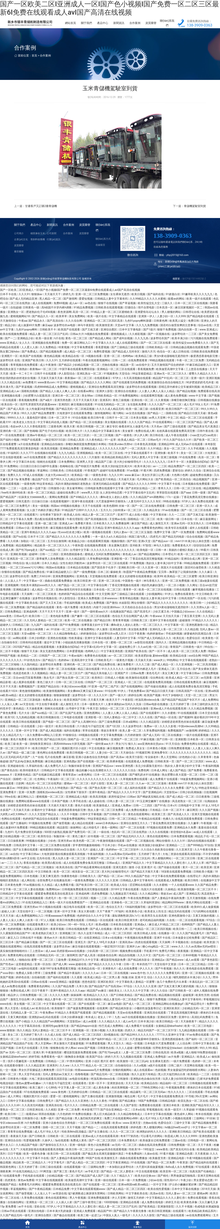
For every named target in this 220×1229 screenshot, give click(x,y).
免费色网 (144, 777)
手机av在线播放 (128, 852)
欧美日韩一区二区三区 (80, 1156)
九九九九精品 (67, 459)
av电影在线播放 (79, 1085)
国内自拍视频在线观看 (202, 847)
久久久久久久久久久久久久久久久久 (113, 556)
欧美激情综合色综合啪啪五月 (166, 389)
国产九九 (191, 794)
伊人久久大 (146, 975)
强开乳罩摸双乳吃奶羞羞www (38, 411)
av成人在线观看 (203, 839)
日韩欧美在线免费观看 (205, 358)
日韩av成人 (114, 869)
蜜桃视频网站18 (20, 323)
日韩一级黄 (199, 499)
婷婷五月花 (172, 1209)
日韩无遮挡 (23, 508)
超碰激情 (185, 627)
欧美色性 (86, 614)
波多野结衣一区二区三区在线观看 (108, 570)
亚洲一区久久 (205, 512)
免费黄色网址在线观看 (195, 750)
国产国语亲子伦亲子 (104, 574)
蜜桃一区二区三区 (122, 649)
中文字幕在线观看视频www (88, 1195)
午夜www (156, 623)
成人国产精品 (178, 777)
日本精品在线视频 (78, 574)
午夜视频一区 (209, 830)
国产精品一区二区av (111, 883)
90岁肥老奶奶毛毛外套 (200, 389)
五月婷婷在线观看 (70, 367)
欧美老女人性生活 (24, 429)
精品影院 (63, 834)
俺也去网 (130, 1103)
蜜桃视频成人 (119, 341)
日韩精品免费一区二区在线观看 (99, 1112)
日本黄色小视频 (157, 755)
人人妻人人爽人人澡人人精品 (157, 398)
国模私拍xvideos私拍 (50, 799)
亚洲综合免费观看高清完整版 (107, 393)
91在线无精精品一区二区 (110, 411)
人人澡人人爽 (10, 711)
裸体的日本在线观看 (200, 1094)
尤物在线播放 (110, 371)
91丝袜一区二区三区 (64, 636)
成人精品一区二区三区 (78, 358)
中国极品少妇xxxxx (183, 618)
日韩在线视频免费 (77, 935)
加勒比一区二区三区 (33, 548)
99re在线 (10, 803)
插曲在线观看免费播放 (59, 587)
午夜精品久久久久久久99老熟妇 (49, 794)
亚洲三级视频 (169, 464)
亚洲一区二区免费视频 (176, 587)
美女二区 (13, 1041)
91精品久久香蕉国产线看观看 (73, 1019)
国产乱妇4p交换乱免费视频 (27, 768)
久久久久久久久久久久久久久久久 (191, 759)
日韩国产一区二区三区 (53, 662)
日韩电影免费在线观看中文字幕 (104, 495)
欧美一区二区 (96, 913)
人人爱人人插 (29, 354)
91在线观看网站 (163, 429)
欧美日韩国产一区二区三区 (183, 415)
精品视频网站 (211, 495)
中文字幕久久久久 (104, 349)
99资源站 (23, 794)
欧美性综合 (45, 843)
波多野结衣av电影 (65, 332)
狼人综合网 (33, 570)
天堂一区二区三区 (196, 702)
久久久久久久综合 (125, 777)
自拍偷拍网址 (16, 1209)
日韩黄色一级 (31, 314)
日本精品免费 (61, 1195)
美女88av (88, 402)
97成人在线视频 (33, 482)
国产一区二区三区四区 (190, 768)
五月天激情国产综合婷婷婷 (168, 371)
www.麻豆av (132, 482)
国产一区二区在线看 (133, 834)
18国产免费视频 (148, 1107)
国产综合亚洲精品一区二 (115, 1116)
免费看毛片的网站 (30, 1191)
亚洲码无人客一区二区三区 (166, 636)
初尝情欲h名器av (181, 839)
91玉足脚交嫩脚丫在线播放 (154, 808)
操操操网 (76, 1002)
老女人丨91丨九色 (109, 1024)
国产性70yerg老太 (27, 556)
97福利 (120, 918)
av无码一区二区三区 (124, 1151)
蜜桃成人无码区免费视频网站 (103, 561)
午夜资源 (183, 1169)
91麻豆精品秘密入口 (199, 371)
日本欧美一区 (196, 746)
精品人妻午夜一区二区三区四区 (64, 1006)
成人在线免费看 (128, 975)
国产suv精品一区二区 (45, 720)
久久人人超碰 (124, 1054)
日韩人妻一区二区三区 (121, 808)
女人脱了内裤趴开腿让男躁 (43, 517)
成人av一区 (76, 310)
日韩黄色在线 (106, 1054)
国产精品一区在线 (166, 724)
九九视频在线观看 (131, 1063)
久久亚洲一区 (150, 574)
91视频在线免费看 (40, 830)
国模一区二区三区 (54, 1134)
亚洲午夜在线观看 (83, 508)
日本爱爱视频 (75, 658)
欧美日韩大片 (74, 437)
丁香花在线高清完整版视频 (146, 565)
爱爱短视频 (86, 305)
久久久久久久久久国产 (114, 455)
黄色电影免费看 (60, 623)
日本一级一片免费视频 (133, 1187)
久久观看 (77, 984)
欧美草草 (62, 323)
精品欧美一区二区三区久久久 (52, 552)
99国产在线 (93, 1165)
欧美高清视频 (49, 455)
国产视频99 (186, 724)
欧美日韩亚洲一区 (85, 587)
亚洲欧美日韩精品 (180, 1138)
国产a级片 (46, 407)
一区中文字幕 (159, 1191)
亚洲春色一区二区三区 (125, 909)
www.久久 (177, 953)
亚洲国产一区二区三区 (125, 746)
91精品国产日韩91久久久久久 (80, 517)
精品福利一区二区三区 (174, 1090)
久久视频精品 (40, 680)
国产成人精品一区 (163, 671)
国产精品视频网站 (149, 561)
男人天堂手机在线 (30, 1081)
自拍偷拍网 (191, 1054)
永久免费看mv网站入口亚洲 (44, 742)
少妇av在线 (155, 1187)
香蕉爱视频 (102, 354)
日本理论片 (169, 561)
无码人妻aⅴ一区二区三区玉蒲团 (133, 539)
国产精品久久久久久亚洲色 (72, 1107)
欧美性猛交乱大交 (149, 310)
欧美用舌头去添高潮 (154, 922)
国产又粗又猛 (196, 521)
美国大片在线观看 (172, 574)
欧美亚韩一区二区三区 (174, 1178)
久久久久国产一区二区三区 (165, 411)
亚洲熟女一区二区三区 (40, 1209)
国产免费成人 (30, 358)
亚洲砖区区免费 (167, 1024)
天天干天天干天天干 (52, 618)
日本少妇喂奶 (37, 645)
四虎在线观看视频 (146, 949)
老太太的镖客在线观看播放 (136, 583)
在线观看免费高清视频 (158, 689)
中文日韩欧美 (204, 601)
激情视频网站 (103, 420)
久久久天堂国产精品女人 (44, 821)
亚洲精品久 (188, 1063)
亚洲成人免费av (122, 812)
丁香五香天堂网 (191, 623)
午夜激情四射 (54, 1059)
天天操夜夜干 (189, 1028)
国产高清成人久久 (179, 821)
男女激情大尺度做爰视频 (69, 1050)
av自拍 (14, 861)
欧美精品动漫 (178, 662)
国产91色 (160, 812)
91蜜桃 (113, 1107)
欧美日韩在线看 (66, 733)
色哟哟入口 (92, 658)
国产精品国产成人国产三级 (93, 1182)
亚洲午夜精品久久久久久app (122, 534)
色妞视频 (160, 1076)
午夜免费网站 (86, 636)
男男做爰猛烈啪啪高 (183, 1182)
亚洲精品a (158, 966)
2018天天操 (208, 1195)
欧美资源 (209, 949)
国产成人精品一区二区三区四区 (82, 1041)
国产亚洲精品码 (153, 799)
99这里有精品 (45, 490)
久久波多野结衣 (132, 733)
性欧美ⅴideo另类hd (121, 451)
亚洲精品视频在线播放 (183, 649)
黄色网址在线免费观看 (51, 759)
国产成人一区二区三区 (137, 1010)
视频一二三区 (99, 905)
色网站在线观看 (11, 825)
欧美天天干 (113, 706)
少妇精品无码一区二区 (196, 1015)
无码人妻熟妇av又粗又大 (58, 1081)
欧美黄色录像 (189, 1209)
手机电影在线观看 (33, 1182)
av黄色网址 (85, 781)
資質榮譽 (155, 26)
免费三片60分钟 (41, 583)
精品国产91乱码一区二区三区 (171, 385)
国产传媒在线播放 (156, 693)
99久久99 (205, 1054)
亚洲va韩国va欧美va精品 (133, 1191)
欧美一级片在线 (97, 323)
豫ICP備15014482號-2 (194, 285)
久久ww (65, 1072)
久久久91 (24, 301)
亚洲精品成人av (10, 398)
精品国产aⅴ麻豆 (97, 997)
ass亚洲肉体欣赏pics (151, 750)
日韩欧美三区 (139, 627)
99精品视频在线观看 (162, 367)
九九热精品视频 (26, 724)
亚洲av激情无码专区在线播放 (74, 596)
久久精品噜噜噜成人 (66, 640)
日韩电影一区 (196, 1147)
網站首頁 (88, 26)
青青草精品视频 (129, 605)
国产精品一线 (79, 794)
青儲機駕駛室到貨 (195, 213)
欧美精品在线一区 (73, 363)
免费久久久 (15, 482)
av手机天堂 (92, 1178)
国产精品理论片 (195, 1010)
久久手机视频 (196, 455)
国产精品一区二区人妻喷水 (118, 1178)
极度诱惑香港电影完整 (204, 363)
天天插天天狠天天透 (61, 812)
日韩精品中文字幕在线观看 (17, 530)
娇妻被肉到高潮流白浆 (198, 640)
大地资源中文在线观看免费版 (75, 420)
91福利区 (13, 459)
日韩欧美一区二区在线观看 (64, 1143)
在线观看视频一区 (75, 1173)
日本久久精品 (50, 570)
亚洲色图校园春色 (72, 561)
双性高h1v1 (171, 1187)
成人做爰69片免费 (29, 332)
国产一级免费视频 (85, 578)
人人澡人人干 (13, 587)
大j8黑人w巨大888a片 (14, 821)
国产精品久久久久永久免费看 (166, 794)
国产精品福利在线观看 (41, 614)
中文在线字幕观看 (47, 711)
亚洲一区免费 (27, 799)
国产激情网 (70, 305)
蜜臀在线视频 (143, 1054)
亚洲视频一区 (81, 1037)
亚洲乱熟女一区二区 (89, 380)
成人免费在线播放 (137, 816)
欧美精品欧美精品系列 (116, 464)
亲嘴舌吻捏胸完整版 (183, 407)
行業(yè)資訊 (53, 246)
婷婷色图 (136, 1134)
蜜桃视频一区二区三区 (50, 803)
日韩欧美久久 (88, 883)
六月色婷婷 (64, 1121)
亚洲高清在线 (54, 1112)
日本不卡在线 (8, 301)
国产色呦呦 (31, 437)
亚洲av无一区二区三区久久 (171, 380)
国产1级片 (149, 336)
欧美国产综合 (95, 1063)
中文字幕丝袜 (158, 521)
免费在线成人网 (145, 437)
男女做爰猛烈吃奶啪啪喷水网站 (187, 1076)
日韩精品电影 (168, 1107)
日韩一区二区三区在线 (188, 495)
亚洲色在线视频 (57, 645)
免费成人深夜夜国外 (36, 935)
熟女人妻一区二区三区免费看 (106, 816)
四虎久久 (130, 1037)
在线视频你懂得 (37, 675)
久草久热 (81, 993)
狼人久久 (202, 993)
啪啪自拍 (24, 966)
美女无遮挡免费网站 (52, 658)
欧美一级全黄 (44, 345)
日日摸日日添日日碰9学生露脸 (39, 473)
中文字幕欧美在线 (27, 609)
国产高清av (118, 764)
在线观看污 (31, 521)
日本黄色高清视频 (145, 451)
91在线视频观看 (188, 720)
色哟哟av (128, 363)
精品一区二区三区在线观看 (197, 424)
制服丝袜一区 (62, 843)
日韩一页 (129, 971)
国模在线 (171, 420)
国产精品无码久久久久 (131, 843)
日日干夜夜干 (40, 997)
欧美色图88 (110, 512)
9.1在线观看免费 (10, 1182)
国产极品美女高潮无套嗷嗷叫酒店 (103, 1160)
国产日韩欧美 (37, 1143)
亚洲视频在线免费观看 (46, 349)
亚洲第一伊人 (147, 323)
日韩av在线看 (39, 988)
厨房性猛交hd (117, 803)
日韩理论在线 (191, 318)
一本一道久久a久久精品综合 (110, 543)
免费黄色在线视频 (95, 662)
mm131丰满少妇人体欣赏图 (192, 548)
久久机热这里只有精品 (103, 486)
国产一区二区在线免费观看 (149, 512)
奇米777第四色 (129, 1143)
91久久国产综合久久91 (177, 446)
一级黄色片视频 (124, 667)
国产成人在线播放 (101, 935)
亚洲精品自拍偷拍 (52, 451)
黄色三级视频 (121, 407)
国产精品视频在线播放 (22, 477)
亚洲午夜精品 (97, 799)
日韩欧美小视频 (203, 878)
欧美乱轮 (179, 645)
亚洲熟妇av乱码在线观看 (44, 1024)
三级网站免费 (96, 1173)
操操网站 (76, 834)
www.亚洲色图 (125, 772)
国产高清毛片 (142, 618)
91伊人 (169, 601)
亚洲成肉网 (30, 618)
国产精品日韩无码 (55, 746)
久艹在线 (37, 764)
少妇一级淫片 (45, 733)
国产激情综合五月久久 (54, 1151)
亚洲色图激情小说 (197, 631)
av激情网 (191, 737)
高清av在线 (157, 1200)
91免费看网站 (100, 746)
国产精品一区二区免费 (161, 1169)
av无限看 (207, 684)
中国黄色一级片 (132, 587)
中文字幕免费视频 (112, 742)
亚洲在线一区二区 (142, 407)
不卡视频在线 (180, 949)
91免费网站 (11, 473)
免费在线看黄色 (185, 601)
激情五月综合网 (20, 1006)
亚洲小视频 (98, 1037)
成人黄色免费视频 (176, 402)
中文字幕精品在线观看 (123, 323)
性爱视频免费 (32, 1147)
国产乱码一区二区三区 (167, 962)
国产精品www (175, 966)
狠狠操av (37, 301)
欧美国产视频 (152, 702)
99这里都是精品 (142, 380)
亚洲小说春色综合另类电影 (92, 764)
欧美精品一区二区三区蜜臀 (181, 583)
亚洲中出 (184, 1024)
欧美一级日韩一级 (168, 526)
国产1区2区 (113, 733)
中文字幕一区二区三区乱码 (134, 865)
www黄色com (47, 389)
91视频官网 (143, 759)
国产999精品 (195, 852)
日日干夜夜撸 (137, 640)
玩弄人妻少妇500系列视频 (179, 1085)
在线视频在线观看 (46, 459)
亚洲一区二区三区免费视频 (92, 301)
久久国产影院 (129, 1112)
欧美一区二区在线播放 (79, 627)
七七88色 (51, 1094)
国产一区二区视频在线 (141, 847)
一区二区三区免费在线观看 (54, 852)
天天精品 (97, 534)
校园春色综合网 (107, 962)
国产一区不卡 (157, 658)
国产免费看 (195, 777)
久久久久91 (101, 702)
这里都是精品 (24, 971)
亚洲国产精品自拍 (48, 693)
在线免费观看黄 (138, 367)
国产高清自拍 (55, 327)
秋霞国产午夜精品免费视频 (140, 578)
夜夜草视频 (57, 935)
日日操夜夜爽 (16, 847)
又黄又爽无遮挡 (50, 883)
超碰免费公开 (127, 653)
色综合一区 (164, 358)
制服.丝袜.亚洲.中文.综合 (137, 984)
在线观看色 (80, 1090)
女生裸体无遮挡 (120, 301)
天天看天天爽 (96, 706)
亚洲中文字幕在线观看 (164, 627)
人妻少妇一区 (165, 323)
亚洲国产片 (122, 680)
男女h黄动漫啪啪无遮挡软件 (171, 363)
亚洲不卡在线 (162, 944)
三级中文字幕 (182, 1129)
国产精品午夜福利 (69, 980)
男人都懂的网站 (172, 318)
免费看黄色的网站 (152, 534)
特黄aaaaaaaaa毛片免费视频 (93, 1076)
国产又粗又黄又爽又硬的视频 (176, 993)
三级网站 (199, 1125)
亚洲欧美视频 (19, 561)
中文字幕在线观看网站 (14, 1094)
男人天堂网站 (169, 764)
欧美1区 (10, 724)
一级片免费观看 (181, 1068)
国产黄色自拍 (10, 777)
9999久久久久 (16, 424)
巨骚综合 (131, 314)
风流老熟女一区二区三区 (187, 808)
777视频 (15, 1125)
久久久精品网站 (149, 900)
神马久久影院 (162, 552)
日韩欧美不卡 (48, 336)
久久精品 (47, 891)
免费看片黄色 (83, 530)
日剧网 (20, 790)
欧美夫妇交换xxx (145, 1182)
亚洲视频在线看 (11, 402)
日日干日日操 (65, 1076)
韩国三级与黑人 (139, 543)
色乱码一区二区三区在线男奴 (44, 790)
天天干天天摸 (8, 693)
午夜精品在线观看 (150, 825)
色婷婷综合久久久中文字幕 (94, 922)
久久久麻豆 (206, 578)
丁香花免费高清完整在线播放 (199, 504)
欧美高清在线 (65, 874)
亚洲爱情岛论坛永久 (147, 318)
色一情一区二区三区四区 (73, 905)
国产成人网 (60, 971)
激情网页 (72, 962)
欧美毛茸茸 (36, 746)
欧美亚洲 (207, 874)
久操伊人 (48, 1147)
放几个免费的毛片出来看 (172, 988)
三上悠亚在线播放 (196, 376)
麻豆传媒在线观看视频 (86, 953)
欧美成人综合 (119, 891)
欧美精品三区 (210, 393)
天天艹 (14, 1156)
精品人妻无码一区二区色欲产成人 (125, 1006)
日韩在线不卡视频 (31, 944)
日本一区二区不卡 (59, 424)
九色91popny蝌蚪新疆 (138, 327)
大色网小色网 (180, 482)
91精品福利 (172, 565)
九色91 (9, 839)
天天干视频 (74, 1134)
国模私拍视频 (29, 398)
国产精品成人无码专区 (126, 358)
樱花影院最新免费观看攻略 (81, 1059)
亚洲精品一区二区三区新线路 (23, 706)
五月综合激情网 (57, 548)
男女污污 (121, 750)
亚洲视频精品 (85, 459)
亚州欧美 (135, 552)
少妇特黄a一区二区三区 (127, 517)
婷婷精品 (204, 737)
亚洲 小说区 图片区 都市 (100, 1068)
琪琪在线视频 (47, 1121)
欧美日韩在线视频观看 (27, 728)
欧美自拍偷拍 (93, 1006)
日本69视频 (190, 962)
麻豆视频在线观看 (82, 411)
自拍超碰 (15, 314)
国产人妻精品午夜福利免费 (168, 905)
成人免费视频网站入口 (30, 922)
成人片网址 (15, 1103)
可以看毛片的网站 (152, 1143)
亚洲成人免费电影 (155, 1063)
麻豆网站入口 (82, 349)
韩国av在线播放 (56, 574)
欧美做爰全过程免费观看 (155, 1147)
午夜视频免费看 (176, 1094)
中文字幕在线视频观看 (193, 667)
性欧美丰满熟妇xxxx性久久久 (39, 592)
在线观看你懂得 (14, 1072)
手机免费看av (136, 697)
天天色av (157, 433)
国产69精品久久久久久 (84, 504)
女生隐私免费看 (137, 411)
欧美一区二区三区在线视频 (155, 596)
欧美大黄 (70, 433)
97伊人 (117, 385)
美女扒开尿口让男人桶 (156, 482)
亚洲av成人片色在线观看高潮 (168, 715)
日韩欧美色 (57, 477)
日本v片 (172, 812)
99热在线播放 (172, 508)
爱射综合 (177, 477)
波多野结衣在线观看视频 (141, 393)
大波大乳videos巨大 (57, 482)
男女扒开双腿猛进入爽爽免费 (37, 1076)
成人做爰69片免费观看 (14, 834)
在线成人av (27, 1015)
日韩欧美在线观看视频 (109, 314)
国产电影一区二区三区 (57, 728)
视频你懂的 (118, 548)
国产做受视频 (61, 830)
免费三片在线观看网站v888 (121, 1125)
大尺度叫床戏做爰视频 (150, 1173)
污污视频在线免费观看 (204, 345)
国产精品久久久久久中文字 (124, 799)
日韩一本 (161, 556)
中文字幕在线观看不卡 (139, 459)
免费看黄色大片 (182, 552)
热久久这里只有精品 (90, 940)
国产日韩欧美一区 (115, 821)
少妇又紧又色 (161, 618)
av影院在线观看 (145, 649)
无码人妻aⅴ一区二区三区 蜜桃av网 (187, 1200)
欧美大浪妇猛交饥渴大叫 (117, 473)
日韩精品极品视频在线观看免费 (190, 354)
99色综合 (18, 570)
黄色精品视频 (52, 363)
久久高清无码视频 (33, 1112)
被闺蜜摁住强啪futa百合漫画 (58, 856)
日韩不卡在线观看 (45, 380)
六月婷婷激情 (133, 742)
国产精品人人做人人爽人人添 (58, 398)
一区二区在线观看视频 (191, 927)
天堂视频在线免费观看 (104, 583)
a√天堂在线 (27, 711)
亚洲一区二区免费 (69, 1116)
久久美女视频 (115, 1037)
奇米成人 (90, 1024)
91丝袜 (211, 1125)
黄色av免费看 (26, 1187)
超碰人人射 (8, 918)
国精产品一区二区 (79, 746)
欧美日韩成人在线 (145, 940)
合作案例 (141, 26)
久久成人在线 (53, 1041)
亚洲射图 (180, 746)
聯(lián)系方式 (103, 245)
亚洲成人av (66, 530)
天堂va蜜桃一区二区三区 (36, 640)
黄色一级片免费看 (67, 614)
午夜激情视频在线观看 (111, 847)
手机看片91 (151, 958)
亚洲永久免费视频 (89, 605)
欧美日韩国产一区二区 (46, 755)
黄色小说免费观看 (99, 1151)
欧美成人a (203, 1063)
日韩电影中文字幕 (189, 812)
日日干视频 (15, 1160)
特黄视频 (64, 354)
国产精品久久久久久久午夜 (105, 971)
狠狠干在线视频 (108, 310)
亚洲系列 (105, 407)
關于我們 (101, 26)
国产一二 (10, 345)
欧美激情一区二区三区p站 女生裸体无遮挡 (143, 1068)
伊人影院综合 (67, 380)
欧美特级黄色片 (30, 777)
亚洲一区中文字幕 (27, 737)
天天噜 (44, 1054)
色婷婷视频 (15, 935)
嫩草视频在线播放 (203, 596)
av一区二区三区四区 (121, 662)
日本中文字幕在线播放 (186, 1195)
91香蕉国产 (91, 477)
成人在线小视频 (139, 521)
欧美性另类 (202, 1002)
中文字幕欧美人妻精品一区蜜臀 (135, 988)
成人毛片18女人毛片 (197, 411)
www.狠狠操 (8, 1037)
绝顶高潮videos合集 (148, 706)
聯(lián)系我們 (168, 26)
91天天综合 (173, 750)
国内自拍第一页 (188, 336)
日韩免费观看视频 (179, 755)
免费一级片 (47, 1125)
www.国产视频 (87, 1054)
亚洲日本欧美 (171, 1112)
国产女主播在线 (99, 1138)
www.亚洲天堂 (132, 1129)
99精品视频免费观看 (197, 570)
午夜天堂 (92, 715)
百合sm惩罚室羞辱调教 (27, 684)
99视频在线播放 (36, 847)
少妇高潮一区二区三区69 (102, 958)
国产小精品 (23, 1028)
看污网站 (119, 420)
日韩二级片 (175, 1072)
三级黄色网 (55, 433)
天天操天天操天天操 (50, 385)
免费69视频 (61, 310)
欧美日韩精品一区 (71, 944)
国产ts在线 (19, 543)
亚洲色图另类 (118, 636)
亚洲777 (122, 521)
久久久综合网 (74, 327)
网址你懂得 (138, 609)
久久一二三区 (177, 521)
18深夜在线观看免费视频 (176, 878)
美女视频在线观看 (116, 429)
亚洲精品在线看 (100, 909)
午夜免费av (47, 1019)
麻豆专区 (112, 433)
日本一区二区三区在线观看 (111, 781)
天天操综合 (127, 759)
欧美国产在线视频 (31, 363)
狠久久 (132, 750)
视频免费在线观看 (131, 958)
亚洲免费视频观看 (99, 1204)
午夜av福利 (76, 662)
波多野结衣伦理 (20, 583)
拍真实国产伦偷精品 (202, 1178)
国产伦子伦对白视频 (52, 437)
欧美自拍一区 (10, 411)
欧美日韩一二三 (39, 623)
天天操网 (27, 601)
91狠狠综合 (70, 742)
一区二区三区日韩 (184, 865)
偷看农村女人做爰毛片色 (134, 433)
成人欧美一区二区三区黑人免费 (187, 658)
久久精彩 (50, 1116)
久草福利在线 (34, 772)
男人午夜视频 (78, 1204)
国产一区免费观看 (184, 539)
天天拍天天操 (171, 623)
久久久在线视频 (159, 839)
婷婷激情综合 (89, 640)
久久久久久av (91, 980)
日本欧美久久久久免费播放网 (112, 530)
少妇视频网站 (154, 601)
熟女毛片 (49, 684)
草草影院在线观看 (168, 499)
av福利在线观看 (28, 975)
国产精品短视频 (187, 398)
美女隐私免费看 (138, 636)
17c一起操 (173, 504)
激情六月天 (149, 358)
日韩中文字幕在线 (204, 1050)
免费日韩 (194, 327)
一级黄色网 (28, 490)
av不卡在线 (25, 1213)
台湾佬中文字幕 (80, 556)
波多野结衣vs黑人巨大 (113, 640)
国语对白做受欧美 (196, 574)
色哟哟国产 (189, 931)
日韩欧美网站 (116, 1200)
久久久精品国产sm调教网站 (147, 504)
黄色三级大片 (45, 689)
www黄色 (6, 623)
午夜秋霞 (77, 552)
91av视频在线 (31, 891)
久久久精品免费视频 (201, 715)
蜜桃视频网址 (71, 1103)
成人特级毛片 (91, 834)
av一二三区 (160, 473)
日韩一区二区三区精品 (123, 825)
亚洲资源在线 (115, 1090)
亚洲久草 (38, 1059)
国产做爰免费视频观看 (81, 1015)
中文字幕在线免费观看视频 (169, 883)
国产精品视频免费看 (205, 1129)
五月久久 (105, 517)
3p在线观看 (62, 1147)
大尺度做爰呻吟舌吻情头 (111, 508)
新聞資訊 (128, 26)
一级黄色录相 (98, 482)
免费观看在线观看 (150, 1112)
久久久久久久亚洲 (107, 887)
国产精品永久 (37, 327)
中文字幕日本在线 (24, 468)
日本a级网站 (131, 728)
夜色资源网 (64, 318)
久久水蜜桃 (169, 720)
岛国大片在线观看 (152, 896)
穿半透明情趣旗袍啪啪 (87, 852)
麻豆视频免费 (115, 755)
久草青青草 (205, 764)
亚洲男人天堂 (85, 468)
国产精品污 (49, 667)
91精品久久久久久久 (205, 627)
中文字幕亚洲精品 (118, 1169)
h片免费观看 (33, 1129)
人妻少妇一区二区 (107, 759)
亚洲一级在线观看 (106, 1187)
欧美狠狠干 (59, 1015)
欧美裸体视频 (115, 768)
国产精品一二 (155, 420)
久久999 (180, 323)
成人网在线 (28, 887)
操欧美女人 (116, 997)
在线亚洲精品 (92, 944)
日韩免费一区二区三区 (181, 512)
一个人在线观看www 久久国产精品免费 (193, 891)
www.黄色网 (59, 1099)
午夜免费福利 (134, 1160)
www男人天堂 (89, 499)
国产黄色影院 (210, 966)
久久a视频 (140, 1072)
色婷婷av (64, 667)
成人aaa (50, 958)
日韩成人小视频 (115, 684)
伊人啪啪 (37, 1006)
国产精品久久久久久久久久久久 (67, 464)
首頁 (34, 62)
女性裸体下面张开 (51, 521)
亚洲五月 (81, 949)
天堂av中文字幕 (125, 332)
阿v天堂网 (201, 1103)
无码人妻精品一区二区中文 (121, 724)
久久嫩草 (194, 830)
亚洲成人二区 (166, 675)
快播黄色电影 (69, 883)
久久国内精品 (29, 671)
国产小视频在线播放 (12, 675)
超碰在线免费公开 (68, 499)
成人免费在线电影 (152, 1209)
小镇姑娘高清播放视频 (76, 649)
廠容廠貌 (19, 258)
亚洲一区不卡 (97, 1090)
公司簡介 (19, 240)
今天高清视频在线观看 (137, 385)
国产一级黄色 (124, 442)
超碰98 (33, 561)
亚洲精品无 (193, 900)
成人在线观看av (144, 1076)
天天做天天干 (53, 301)
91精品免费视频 (84, 314)
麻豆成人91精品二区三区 (164, 931)
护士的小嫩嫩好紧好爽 (183, 1191)
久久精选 (214, 574)
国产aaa (186, 499)
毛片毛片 (143, 1103)
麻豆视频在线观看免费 (64, 534)
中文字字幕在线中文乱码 (139, 499)
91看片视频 (167, 1160)
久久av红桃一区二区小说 (153, 653)
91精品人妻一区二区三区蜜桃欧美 (112, 318)
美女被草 (128, 437)
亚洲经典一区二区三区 (78, 671)
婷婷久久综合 (193, 477)
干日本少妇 (109, 852)
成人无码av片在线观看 (189, 451)
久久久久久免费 (59, 1002)
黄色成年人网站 (184, 1121)
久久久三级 (143, 671)
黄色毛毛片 (153, 680)
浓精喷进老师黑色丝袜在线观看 (181, 728)
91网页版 (46, 1178)
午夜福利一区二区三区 (61, 786)
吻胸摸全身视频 (75, 1063)
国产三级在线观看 (175, 433)
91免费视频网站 (129, 402)
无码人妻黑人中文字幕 (145, 464)
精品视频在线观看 (170, 1002)
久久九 (18, 869)
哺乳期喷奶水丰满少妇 (187, 984)
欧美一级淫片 (173, 1116)
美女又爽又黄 (170, 680)
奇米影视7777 (90, 1116)
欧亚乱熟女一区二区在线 (193, 1107)
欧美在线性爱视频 (159, 1195)
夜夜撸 (172, 790)
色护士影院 (98, 790)
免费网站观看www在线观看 (33, 808)
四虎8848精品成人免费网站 (51, 393)
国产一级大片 (118, 702)
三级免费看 (49, 980)
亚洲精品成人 (89, 455)
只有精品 (155, 816)
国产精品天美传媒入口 (99, 680)
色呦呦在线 (67, 473)
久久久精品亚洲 (35, 1072)
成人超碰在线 (97, 808)
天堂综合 (125, 380)
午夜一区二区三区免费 (191, 367)
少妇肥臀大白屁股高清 (37, 402)
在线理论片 (194, 883)
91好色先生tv (32, 667)
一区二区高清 (137, 455)
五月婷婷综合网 (78, 1099)
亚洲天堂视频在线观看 (205, 821)
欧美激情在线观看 (137, 684)
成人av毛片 (129, 1028)
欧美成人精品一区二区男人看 (102, 984)
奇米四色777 (145, 971)
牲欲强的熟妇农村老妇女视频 (18, 385)
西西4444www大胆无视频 (70, 750)
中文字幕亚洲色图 (112, 658)
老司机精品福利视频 (152, 927)
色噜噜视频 (82, 1081)
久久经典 (13, 548)
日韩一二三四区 (49, 561)
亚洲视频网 (12, 592)
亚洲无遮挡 (120, 874)
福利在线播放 (72, 737)
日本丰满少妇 (146, 1028)
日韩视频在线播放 (209, 407)
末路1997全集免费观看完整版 (58, 975)
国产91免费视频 (70, 631)
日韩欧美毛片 (104, 667)
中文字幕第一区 (175, 631)
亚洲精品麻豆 (21, 596)
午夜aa (23, 327)
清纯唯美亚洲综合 (41, 750)
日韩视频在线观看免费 (203, 1090)
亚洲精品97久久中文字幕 (84, 966)
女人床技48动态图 (111, 499)
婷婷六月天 (112, 1063)
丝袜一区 (124, 512)
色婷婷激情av (155, 640)
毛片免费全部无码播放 (29, 839)
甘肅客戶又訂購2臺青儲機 (41, 213)
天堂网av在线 (117, 526)
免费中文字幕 (162, 539)
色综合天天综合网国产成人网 (130, 623)
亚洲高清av (126, 949)
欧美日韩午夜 (96, 424)
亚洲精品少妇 (25, 345)
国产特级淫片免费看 (88, 473)
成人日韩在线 (181, 358)
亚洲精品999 (166, 451)
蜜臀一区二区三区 (42, 966)
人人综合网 (184, 1050)
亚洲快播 (160, 459)
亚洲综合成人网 (191, 565)
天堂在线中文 (25, 918)
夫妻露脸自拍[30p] (197, 468)
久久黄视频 (162, 407)
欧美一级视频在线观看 (98, 539)
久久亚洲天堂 (184, 856)
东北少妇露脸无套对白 (149, 772)
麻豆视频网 (210, 689)
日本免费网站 (67, 468)
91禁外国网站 (75, 1068)
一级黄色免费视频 (83, 887)
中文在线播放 (97, 755)
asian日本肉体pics (107, 830)
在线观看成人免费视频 (139, 768)
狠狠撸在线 (57, 1054)
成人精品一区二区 (43, 596)
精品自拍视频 (127, 962)
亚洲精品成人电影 (77, 803)
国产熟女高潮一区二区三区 (73, 684)
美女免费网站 (77, 323)
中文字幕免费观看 (82, 354)
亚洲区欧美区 (106, 988)
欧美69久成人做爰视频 (205, 913)
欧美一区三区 (62, 878)
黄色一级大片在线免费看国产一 (69, 909)
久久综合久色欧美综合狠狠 (158, 856)
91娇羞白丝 (173, 301)
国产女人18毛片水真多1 (103, 949)
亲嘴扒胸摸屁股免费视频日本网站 (86, 451)
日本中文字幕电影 (130, 336)
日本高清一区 (165, 314)
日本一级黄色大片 (92, 711)
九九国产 (37, 631)
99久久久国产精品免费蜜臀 (38, 420)
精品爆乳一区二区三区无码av (148, 1099)
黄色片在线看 (83, 812)
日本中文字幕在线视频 (159, 1121)
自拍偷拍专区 (10, 649)
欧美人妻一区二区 (130, 737)
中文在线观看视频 (147, 1178)
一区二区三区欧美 (45, 601)
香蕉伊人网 (121, 935)
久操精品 (171, 896)
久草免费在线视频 (32, 1204)
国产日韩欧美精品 (122, 1002)
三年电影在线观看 (72, 724)
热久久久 (179, 975)
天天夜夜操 (201, 1160)
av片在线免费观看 (35, 464)
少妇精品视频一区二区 (86, 371)
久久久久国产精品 (140, 429)
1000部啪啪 (111, 1209)
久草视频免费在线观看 (134, 786)
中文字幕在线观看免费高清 (167, 1103)
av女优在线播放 (136, 420)
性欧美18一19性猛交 (142, 1156)
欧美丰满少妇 (180, 345)
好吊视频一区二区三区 (102, 843)
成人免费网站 (210, 706)
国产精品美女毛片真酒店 (203, 433)
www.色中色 (137, 980)
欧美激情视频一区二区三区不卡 (197, 896)
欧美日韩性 (192, 887)
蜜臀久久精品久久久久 (203, 380)
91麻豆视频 (147, 746)
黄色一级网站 (110, 834)
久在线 (171, 927)
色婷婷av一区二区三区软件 (123, 856)
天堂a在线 (70, 1046)
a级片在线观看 (157, 1072)
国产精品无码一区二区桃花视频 (75, 415)
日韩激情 (123, 1085)
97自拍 (209, 852)
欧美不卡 (173, 459)
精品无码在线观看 (179, 918)
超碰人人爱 (97, 856)
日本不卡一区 (176, 468)
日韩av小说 (23, 534)
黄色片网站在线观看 (198, 909)
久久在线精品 (205, 618)
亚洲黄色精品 (23, 781)
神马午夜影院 (86, 332)
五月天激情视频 (197, 905)
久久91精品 (155, 455)
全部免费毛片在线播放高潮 (54, 887)
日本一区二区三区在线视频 (191, 310)
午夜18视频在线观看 (199, 1165)
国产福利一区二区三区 (200, 1046)
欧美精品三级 (144, 363)
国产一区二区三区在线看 (156, 349)
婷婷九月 (68, 301)
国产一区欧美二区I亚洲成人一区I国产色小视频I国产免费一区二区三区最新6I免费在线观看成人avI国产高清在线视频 (109, 8)
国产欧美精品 (147, 1213)
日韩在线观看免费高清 (188, 689)
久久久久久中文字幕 (137, 997)
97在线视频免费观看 (37, 1099)
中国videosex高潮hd (191, 733)
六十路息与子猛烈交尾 (91, 733)
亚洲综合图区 (109, 336)
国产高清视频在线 (96, 526)
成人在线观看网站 (128, 349)
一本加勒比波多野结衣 (120, 1173)
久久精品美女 (152, 517)
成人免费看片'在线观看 (164, 786)
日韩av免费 (137, 680)
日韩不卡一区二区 (117, 424)
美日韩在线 (157, 442)
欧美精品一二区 (28, 662)
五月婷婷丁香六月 (149, 861)
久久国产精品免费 (63, 993)
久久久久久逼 (163, 984)
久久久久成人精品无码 (110, 415)
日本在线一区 (190, 526)
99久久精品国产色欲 (138, 883)
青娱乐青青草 (109, 737)
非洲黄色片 (109, 975)
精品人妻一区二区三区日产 (99, 521)
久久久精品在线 (11, 389)
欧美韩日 (97, 684)
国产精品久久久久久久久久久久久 (168, 609)
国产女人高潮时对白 (85, 728)
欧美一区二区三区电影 (198, 1032)
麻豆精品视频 (53, 768)
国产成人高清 (16, 415)
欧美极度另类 (158, 1165)
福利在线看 (51, 631)
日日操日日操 (40, 508)
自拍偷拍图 (39, 984)
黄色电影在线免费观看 (200, 975)
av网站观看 (20, 645)
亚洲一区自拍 (43, 971)
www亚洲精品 (59, 988)
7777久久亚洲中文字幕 (170, 1041)
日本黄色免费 (13, 891)
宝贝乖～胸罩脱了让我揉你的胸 (177, 578)
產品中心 (115, 26)
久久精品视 (191, 636)
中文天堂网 (103, 601)
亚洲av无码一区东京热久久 (188, 530)
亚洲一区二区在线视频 (62, 675)
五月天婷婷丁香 (180, 711)
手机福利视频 (72, 609)
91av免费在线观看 (198, 1041)
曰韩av (131, 803)
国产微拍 (111, 609)
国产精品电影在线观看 (201, 323)
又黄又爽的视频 (18, 1024)
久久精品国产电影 (27, 1151)
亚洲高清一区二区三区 (21, 565)
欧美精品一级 (80, 482)
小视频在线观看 (182, 1125)
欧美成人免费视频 (93, 609)
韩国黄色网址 (8, 1173)
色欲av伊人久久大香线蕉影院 (28, 433)
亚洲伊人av (133, 953)
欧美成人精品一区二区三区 (183, 684)
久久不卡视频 (69, 821)
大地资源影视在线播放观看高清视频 (63, 861)
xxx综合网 (195, 662)
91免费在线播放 (82, 1121)
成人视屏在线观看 (24, 689)
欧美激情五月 (109, 1165)
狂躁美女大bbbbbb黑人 (33, 504)
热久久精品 (24, 1037)
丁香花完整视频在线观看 (124, 592)
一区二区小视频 (175, 592)
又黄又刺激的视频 (204, 922)
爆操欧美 (116, 578)
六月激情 (94, 464)
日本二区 (103, 578)
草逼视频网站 (19, 1195)
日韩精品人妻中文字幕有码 (111, 305)
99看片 (204, 556)
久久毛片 (83, 856)
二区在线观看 (195, 1099)
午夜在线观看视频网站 (97, 367)
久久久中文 (144, 962)
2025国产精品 (22, 653)
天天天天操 (7, 922)
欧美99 (158, 583)
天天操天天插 (143, 667)
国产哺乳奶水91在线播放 (145, 781)
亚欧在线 (40, 1213)
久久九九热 (142, 345)
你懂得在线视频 (11, 578)
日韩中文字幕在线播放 (22, 1107)
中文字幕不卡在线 (169, 490)
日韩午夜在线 (205, 437)
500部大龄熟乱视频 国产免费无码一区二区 (70, 839)
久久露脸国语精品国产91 (15, 940)
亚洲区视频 (213, 385)
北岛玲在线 (44, 865)
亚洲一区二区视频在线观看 (199, 980)
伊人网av (70, 1054)
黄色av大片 (51, 944)
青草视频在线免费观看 (24, 371)
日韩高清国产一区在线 (193, 605)
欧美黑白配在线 (52, 869)
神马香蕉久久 (152, 587)
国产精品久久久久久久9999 (140, 490)
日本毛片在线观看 (27, 1054)
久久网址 (193, 592)
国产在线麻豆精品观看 (47, 781)
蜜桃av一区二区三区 (76, 790)
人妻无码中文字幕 (125, 645)
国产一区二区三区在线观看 (57, 949)
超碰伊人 (5, 631)
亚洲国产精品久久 (133, 869)
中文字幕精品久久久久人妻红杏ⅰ (166, 869)
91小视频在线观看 (50, 913)
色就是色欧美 (21, 680)
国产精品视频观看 (104, 1019)
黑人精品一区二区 (50, 305)
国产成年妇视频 (123, 345)
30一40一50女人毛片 (81, 931)
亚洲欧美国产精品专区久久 (198, 1112)
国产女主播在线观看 (25, 856)
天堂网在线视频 (194, 1072)
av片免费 (174, 1063)
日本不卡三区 (36, 543)
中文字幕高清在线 (30, 1032)
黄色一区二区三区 (76, 345)
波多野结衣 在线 (10, 367)
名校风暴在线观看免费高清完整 (176, 437)
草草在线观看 (91, 737)
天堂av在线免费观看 (130, 1019)
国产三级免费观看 (110, 728)
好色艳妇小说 (187, 764)
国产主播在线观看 (93, 1103)
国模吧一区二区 (23, 786)
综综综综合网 (201, 552)
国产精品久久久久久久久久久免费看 (68, 543)
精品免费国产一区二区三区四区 (187, 473)
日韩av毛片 (155, 446)
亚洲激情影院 (166, 1213)
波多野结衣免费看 (51, 671)
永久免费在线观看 (203, 508)
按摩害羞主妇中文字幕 (95, 631)
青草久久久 (165, 495)
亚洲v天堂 (144, 548)
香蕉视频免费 (146, 376)
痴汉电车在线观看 (75, 913)
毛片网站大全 (145, 486)
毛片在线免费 (53, 764)
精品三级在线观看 (89, 675)
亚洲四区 (63, 411)
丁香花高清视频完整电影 (183, 1019)
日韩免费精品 (13, 618)
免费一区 (67, 349)
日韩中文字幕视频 (91, 821)
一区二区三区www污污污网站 (26, 574)
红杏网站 (40, 786)
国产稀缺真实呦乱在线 (151, 803)
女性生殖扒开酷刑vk (72, 570)
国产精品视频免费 (51, 358)
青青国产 (176, 653)
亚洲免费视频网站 (64, 583)
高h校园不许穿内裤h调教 (57, 314)
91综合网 (110, 697)
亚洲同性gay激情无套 (56, 1032)
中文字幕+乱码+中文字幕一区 (99, 653)
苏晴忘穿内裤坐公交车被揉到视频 (180, 393)
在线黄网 (102, 1015)
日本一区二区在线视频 (115, 980)
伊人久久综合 (159, 997)
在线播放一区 (166, 940)
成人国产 (179, 900)
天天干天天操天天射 (85, 407)
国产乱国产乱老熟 (71, 720)
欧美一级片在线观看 (199, 305)
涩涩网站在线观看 (140, 891)
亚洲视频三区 (68, 940)
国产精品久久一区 (43, 323)
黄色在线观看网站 (139, 821)
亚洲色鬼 (82, 583)
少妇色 (52, 847)
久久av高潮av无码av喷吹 (121, 861)
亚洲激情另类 (40, 534)
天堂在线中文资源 (165, 971)
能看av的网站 (176, 305)
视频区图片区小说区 (74, 755)
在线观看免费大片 (38, 931)
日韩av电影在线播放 (156, 711)
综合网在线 (157, 684)
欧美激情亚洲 (104, 332)
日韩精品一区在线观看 (22, 733)
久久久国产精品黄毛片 (191, 940)
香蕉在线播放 (32, 869)
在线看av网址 (86, 398)
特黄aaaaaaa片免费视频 (60, 922)
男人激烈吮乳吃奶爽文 (89, 1125)
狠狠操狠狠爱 (62, 702)
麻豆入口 (13, 944)
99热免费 (6, 852)
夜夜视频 (183, 958)
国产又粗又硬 (90, 336)
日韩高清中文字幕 (24, 852)
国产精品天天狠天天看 (145, 878)
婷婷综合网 (135, 702)
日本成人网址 (159, 777)
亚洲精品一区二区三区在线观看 (116, 376)
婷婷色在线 (23, 984)
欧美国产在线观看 (69, 336)
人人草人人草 (196, 869)
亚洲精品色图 (184, 1160)
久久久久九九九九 (155, 468)
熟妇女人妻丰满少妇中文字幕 (164, 570)
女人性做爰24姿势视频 (40, 415)
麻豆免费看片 (126, 671)
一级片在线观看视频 (196, 742)
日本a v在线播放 (112, 944)
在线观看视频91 (60, 508)
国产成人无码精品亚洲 (24, 305)
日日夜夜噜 (203, 803)
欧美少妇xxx (59, 931)
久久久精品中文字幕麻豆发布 (102, 437)
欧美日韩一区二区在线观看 (64, 1160)
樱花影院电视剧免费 (113, 966)
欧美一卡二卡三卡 (21, 380)
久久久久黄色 (99, 1107)
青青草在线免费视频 (20, 1138)
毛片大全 (24, 720)
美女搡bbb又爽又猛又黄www (85, 697)
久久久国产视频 (209, 816)
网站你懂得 (163, 847)
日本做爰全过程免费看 (186, 944)
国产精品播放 (127, 1107)
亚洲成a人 (141, 931)
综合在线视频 (195, 543)
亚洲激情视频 (114, 1103)
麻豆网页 (192, 816)
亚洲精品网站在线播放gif (168, 1010)
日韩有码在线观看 (31, 649)
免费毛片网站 (167, 958)
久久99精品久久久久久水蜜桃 (148, 305)
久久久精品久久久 (110, 1028)
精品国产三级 (104, 468)
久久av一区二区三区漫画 (151, 790)
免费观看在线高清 (209, 398)
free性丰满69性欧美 (13, 499)
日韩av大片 (77, 341)
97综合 (211, 927)
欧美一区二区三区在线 (110, 459)
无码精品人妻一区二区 (24, 1019)
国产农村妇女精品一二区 (141, 495)
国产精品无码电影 (173, 543)
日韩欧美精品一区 (157, 354)
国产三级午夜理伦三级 (88, 1209)
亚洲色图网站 (92, 720)
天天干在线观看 (92, 512)
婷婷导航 (34, 1063)
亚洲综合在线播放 (126, 398)
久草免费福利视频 (98, 565)
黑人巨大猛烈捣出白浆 (172, 1081)
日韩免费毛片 (45, 1107)
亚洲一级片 (198, 385)
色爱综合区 (193, 645)
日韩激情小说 (56, 495)
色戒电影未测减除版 (207, 1213)
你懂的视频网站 (122, 1076)
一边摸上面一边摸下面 (33, 495)
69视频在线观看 (89, 742)
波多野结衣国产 (160, 345)
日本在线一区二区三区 (108, 596)
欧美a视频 (102, 931)
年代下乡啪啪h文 (173, 702)
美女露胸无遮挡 (118, 552)
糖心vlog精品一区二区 (156, 953)
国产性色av (7, 971)
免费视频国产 (27, 693)
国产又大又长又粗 (51, 609)
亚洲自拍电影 (36, 1218)
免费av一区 (151, 733)
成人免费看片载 (65, 891)
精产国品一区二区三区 (72, 592)
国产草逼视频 (127, 310)
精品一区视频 (134, 1050)
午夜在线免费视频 (139, 905)
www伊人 (159, 667)
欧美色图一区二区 (84, 847)
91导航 (189, 1103)
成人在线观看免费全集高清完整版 (190, 693)
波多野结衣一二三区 (184, 341)
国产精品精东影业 (139, 966)
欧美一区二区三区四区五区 (194, 561)
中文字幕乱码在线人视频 (52, 429)
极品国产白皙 (40, 486)
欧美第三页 (159, 821)
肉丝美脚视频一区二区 (126, 1094)
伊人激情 (102, 636)
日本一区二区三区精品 (192, 971)
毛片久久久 (71, 1112)
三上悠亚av (37, 958)
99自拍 (209, 653)
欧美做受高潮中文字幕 (170, 376)
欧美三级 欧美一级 (16, 750)
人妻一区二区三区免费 (137, 1059)
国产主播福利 (19, 830)
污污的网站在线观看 (205, 918)
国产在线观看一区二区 (92, 1010)
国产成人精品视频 (51, 737)
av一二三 (6, 869)
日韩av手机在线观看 (14, 1218)
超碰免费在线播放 (201, 482)
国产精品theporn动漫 (84, 1032)
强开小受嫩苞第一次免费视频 (26, 1068)
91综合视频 (79, 424)
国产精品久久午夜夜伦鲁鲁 (130, 1218)
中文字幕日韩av (191, 680)
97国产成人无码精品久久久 (155, 645)
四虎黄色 (10, 1187)
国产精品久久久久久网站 (96, 389)
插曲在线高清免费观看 (153, 1151)
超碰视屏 (188, 1002)
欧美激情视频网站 (54, 697)
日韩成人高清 (76, 446)
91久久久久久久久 (113, 675)
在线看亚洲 (157, 415)
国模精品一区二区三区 (142, 526)
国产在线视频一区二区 (91, 768)
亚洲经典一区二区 (11, 437)
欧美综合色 (43, 1015)
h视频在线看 (94, 363)
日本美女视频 (139, 424)
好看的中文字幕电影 (44, 816)
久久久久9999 (189, 1143)
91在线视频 (138, 1169)
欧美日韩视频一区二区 (91, 433)
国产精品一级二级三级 (22, 759)
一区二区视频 (44, 918)
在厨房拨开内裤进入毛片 (141, 675)
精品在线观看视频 (43, 653)
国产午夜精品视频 (40, 1195)
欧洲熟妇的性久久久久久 (152, 1138)
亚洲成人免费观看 (85, 1218)
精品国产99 (105, 1218)
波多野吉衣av (62, 953)
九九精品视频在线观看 (193, 1037)
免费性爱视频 (102, 358)
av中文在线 (28, 865)
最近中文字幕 (52, 649)
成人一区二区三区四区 (119, 940)
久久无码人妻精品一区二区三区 (43, 627)
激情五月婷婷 (136, 1204)
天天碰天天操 (126, 486)
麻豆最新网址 (208, 526)
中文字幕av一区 (33, 587)
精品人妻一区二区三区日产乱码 (49, 341)
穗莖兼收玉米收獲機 (38, 240)
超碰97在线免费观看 (113, 477)
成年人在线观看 (199, 534)
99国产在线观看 (31, 446)
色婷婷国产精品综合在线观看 (76, 601)
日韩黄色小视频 (18, 1085)
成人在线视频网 (42, 310)
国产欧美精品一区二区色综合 (173, 486)
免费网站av (53, 896)
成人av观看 (192, 966)
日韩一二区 (119, 367)
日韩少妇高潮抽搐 (191, 799)
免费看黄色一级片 (52, 1063)
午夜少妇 (186, 1187)
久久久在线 (146, 724)
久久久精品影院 (76, 565)
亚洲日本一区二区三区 (66, 402)
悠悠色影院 (89, 988)
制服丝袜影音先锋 (80, 772)
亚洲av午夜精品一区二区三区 (45, 442)
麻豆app (47, 332)
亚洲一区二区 (112, 363)
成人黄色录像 (101, 1094)
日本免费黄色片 (128, 1147)
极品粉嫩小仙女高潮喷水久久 (94, 777)
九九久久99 (116, 482)
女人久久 (25, 349)
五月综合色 (184, 675)
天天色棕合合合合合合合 (137, 614)
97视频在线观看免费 (160, 834)
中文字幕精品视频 (68, 389)
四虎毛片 (155, 543)
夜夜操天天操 (19, 1143)
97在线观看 (203, 1173)
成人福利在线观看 (135, 794)
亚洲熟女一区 (16, 318)
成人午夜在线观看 (177, 442)
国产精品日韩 (102, 627)
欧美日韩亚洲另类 (127, 927)
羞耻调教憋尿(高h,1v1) (126, 922)
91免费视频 (137, 570)
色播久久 (168, 825)
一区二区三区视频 (102, 442)
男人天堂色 (12, 1015)
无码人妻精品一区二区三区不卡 (51, 1037)
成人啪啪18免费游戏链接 (201, 1059)
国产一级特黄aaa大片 (95, 618)
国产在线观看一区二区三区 (100, 1191)
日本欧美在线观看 (121, 931)
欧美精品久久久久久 (96, 1002)
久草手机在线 (78, 808)
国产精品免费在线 (34, 578)
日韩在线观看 (74, 477)
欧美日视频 (138, 301)
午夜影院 (128, 706)
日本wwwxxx (110, 605)
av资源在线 (60, 1200)
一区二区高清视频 (205, 671)
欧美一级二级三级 (137, 415)
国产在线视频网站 (132, 693)
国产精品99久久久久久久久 (138, 1041)
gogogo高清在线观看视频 (112, 1156)
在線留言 (100, 251)
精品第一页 (127, 371)
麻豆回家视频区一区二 (189, 314)
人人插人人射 (64, 1209)
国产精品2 (64, 371)
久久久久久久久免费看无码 (163, 980)
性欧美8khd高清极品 (74, 1138)
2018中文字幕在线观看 (125, 896)
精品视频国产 (201, 486)
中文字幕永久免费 (21, 526)
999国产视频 (8, 662)
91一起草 (111, 446)
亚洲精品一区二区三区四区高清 (103, 327)
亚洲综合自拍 (13, 1147)
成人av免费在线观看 (14, 993)
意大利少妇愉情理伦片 (128, 468)
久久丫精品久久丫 (122, 1182)
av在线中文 (143, 371)
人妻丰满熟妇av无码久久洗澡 (123, 711)
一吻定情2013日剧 (54, 446)
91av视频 (133, 477)
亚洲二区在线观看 (208, 865)
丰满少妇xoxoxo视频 (74, 693)
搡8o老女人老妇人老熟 (114, 504)
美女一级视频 (41, 512)
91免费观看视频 (96, 1050)
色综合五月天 (114, 913)
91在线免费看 (188, 464)
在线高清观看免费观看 (189, 825)
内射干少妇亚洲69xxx (106, 614)
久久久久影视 (168, 733)
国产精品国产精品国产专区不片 (181, 706)
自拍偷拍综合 (123, 1072)
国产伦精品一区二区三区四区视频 (151, 935)
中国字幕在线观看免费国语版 (77, 376)
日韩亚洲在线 (35, 1116)
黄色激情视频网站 (30, 697)
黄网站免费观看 (59, 504)
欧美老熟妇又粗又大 (45, 940)
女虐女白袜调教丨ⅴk (37, 636)
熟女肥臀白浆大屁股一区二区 (180, 781)
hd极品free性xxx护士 (178, 1134)
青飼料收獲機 (37, 246)
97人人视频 (48, 927)
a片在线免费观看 (29, 451)
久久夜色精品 (94, 446)
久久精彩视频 (137, 341)
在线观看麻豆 (102, 385)
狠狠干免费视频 (167, 336)
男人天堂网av (43, 1050)
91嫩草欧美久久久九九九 (197, 301)
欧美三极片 (37, 1094)
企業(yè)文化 (21, 246)
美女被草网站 (75, 495)
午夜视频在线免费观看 (138, 944)
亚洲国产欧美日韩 (33, 367)
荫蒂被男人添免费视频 (50, 565)
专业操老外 (152, 764)
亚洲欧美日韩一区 (129, 574)
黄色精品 (19, 715)
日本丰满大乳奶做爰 (59, 1218)
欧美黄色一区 (210, 645)
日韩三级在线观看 (51, 1173)
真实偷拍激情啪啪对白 (14, 958)
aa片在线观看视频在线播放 (139, 1024)
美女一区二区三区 (175, 455)
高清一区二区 (81, 318)
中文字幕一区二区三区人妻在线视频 (22, 896)
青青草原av (70, 781)
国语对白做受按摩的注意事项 (178, 332)
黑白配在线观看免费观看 (49, 526)
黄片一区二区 (191, 874)
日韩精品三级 (21, 631)
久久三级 (57, 1046)
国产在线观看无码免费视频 (130, 389)
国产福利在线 (155, 301)
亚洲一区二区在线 (109, 587)
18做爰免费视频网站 (193, 786)
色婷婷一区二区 (202, 1068)
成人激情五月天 (160, 530)
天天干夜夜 (205, 1151)
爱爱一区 (56, 1103)
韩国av (55, 512)
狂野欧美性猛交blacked (167, 1054)
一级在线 (104, 839)
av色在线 (91, 310)
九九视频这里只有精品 (124, 900)
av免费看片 (29, 389)
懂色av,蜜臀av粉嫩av (29, 1090)
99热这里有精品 (208, 794)
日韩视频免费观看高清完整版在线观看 (85, 896)
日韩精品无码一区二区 (51, 962)
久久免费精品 (48, 354)
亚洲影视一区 (119, 565)
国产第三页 (61, 1178)
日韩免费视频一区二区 (34, 1002)
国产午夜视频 (163, 975)
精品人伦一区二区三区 (100, 1072)
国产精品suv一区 (163, 548)
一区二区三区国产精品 (188, 429)
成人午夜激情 (48, 371)
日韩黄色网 (161, 327)
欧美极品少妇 (77, 548)
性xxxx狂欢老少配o (70, 539)
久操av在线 (151, 1160)
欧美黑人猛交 (178, 327)
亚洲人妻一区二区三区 (121, 790)
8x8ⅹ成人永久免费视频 (180, 1173)
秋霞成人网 (171, 1143)
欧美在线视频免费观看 (14, 341)
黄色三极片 (79, 843)
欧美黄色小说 (134, 918)
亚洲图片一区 (10, 363)
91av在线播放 (171, 517)
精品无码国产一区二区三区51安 (157, 1037)
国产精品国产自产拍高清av (105, 993)
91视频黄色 (111, 380)
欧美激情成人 (102, 812)
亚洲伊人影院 (104, 398)
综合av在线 (205, 332)
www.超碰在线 (78, 971)
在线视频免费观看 (95, 552)
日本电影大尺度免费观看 (160, 1050)
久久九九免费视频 (147, 332)
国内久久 (162, 649)
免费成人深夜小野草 (28, 980)
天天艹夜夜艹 (105, 918)
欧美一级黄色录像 (34, 1160)
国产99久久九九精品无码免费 (69, 486)
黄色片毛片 (76, 1178)
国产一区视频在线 (159, 341)
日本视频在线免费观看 (196, 490)
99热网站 (172, 667)
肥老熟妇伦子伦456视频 (41, 318)
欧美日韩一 (197, 609)
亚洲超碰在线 (16, 772)
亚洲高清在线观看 (155, 1019)
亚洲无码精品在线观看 (107, 490)
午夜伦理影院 (75, 526)
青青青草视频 (121, 627)
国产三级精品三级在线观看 (128, 354)
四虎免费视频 (162, 477)
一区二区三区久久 (152, 631)
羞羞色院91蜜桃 (37, 424)
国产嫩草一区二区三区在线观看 (91, 623)
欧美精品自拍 (149, 1090)
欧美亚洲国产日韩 (75, 706)
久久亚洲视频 (184, 671)
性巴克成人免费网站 (111, 1032)
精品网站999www (173, 909)
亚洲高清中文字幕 (82, 667)
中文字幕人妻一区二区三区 (75, 1094)
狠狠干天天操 (29, 658)
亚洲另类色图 (63, 407)
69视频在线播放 (70, 512)
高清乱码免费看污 (202, 1024)
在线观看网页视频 (152, 402)
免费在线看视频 (197, 1204)
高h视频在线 (112, 1041)
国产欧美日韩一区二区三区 (93, 891)
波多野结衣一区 (82, 702)
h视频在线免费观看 (97, 341)
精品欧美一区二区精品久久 (30, 1169)
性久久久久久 (176, 1099)
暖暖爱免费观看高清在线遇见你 (54, 900)
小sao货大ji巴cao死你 (203, 442)
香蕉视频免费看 (28, 407)
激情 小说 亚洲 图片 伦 (143, 874)
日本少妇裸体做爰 (72, 1024)
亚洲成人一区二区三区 (129, 689)
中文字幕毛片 (56, 1169)
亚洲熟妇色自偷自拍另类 (145, 1085)
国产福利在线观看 (58, 984)
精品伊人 (13, 1002)
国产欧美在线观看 (204, 1138)
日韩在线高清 (161, 1059)
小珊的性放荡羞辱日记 (148, 1015)
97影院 (147, 552)
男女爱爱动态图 (203, 1187)
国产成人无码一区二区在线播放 (162, 742)
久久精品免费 (117, 905)
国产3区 (132, 548)
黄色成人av (130, 561)
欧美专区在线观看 (176, 534)
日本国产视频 (60, 808)
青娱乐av (166, 900)
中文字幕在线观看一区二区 (60, 1010)
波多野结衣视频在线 (45, 605)
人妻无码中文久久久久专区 (145, 508)
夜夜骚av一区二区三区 (79, 385)
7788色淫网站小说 (152, 1094)
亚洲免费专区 (160, 759)
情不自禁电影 (146, 314)
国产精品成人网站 (100, 345)
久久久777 (26, 459)
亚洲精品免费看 (70, 455)
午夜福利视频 (211, 772)
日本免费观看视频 (182, 843)
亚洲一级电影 (78, 1151)
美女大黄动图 (86, 918)
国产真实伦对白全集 (183, 1156)
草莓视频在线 (155, 1116)
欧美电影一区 (145, 556)
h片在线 (59, 345)
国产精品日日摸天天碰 (192, 420)
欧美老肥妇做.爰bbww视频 (152, 662)
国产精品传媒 (64, 1125)
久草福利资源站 (151, 909)
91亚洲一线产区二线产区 (104, 693)
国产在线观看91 (150, 720)
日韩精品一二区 (55, 1068)
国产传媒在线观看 (169, 874)
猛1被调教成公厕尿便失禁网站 (87, 1200)
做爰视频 (75, 988)
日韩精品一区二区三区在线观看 (109, 1099)
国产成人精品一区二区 (181, 803)
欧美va (117, 1129)
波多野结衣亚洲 (10, 1134)
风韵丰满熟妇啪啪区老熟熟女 (73, 490)
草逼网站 (43, 477)
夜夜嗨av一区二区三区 (44, 376)
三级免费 (61, 966)
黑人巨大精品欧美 (105, 1121)
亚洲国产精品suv (103, 772)
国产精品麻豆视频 (27, 949)
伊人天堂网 (119, 1204)
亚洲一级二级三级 (46, 530)
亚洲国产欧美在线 (136, 658)
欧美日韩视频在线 (48, 724)
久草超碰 (188, 1116)
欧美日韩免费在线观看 (71, 927)
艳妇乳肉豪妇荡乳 (152, 592)
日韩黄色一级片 (193, 653)
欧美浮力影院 (135, 764)
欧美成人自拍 (72, 521)
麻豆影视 (68, 764)
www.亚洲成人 (208, 336)
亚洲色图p (70, 768)
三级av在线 (179, 1147)
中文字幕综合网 (98, 592)
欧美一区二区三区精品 (42, 499)
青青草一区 (130, 596)
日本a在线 (139, 1116)
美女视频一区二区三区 (28, 1010)
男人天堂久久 (116, 1050)
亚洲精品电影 (176, 1165)
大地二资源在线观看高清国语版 (182, 861)
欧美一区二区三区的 (77, 442)
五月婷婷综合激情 (137, 715)
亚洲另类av (65, 847)
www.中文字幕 (198, 402)
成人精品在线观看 (83, 830)
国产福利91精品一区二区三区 (109, 1046)
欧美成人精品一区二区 (132, 446)
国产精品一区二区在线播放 (86, 429)
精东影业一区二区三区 (86, 878)
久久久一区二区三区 (122, 1138)
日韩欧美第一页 (165, 768)
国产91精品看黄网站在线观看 (93, 874)
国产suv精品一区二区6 (54, 556)
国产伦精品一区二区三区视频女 (35, 874)
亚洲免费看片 (8, 799)
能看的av (31, 1121)
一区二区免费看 (31, 1134)
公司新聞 (51, 240)
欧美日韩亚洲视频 (160, 1218)
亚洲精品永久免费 (185, 834)
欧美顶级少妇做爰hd (152, 852)
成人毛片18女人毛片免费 (155, 1125)
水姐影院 (124, 609)
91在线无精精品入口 (35, 909)
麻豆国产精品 (139, 530)
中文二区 (173, 424)
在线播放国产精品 (121, 618)
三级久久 (167, 310)
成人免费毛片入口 (56, 772)
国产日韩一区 (165, 746)
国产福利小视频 (10, 446)
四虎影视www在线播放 (71, 958)
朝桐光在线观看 (47, 468)
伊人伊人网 (141, 442)
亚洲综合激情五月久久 (134, 830)
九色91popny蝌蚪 (27, 336)
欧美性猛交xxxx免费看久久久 (191, 349)
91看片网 (146, 477)
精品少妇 (10, 332)
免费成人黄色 (78, 1147)
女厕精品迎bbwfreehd (169, 1032)
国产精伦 (163, 1182)
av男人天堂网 (157, 424)
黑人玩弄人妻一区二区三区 (69, 865)
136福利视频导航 (135, 913)
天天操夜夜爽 (34, 715)
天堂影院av (171, 799)
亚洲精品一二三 (176, 852)
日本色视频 (31, 883)
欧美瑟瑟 (85, 534)
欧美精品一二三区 (199, 1081)
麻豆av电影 (115, 1010)
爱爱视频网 (7, 508)
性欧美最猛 (76, 645)
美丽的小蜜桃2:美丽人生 (184, 556)
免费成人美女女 (53, 706)
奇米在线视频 (204, 1121)
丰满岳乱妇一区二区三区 (204, 988)
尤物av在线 (150, 1129)
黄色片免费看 (19, 746)
